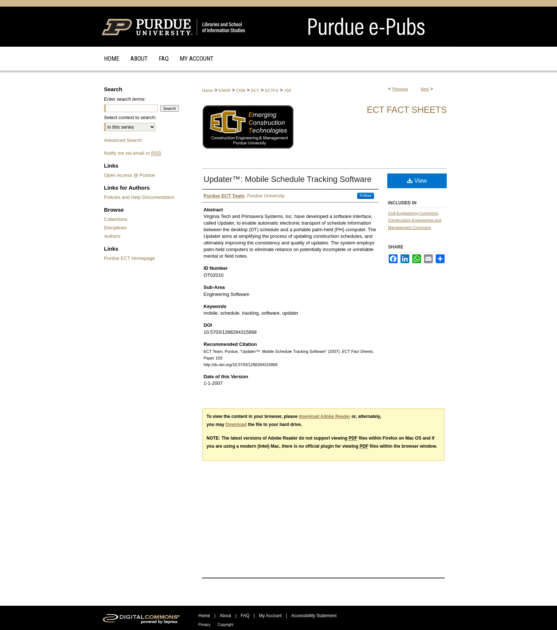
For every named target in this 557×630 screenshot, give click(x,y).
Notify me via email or (132, 153)
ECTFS (271, 90)
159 (287, 90)
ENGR (224, 90)
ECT (255, 90)
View (417, 181)
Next (425, 89)
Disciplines (115, 227)
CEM (240, 90)
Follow (365, 195)
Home (207, 90)
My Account (270, 615)
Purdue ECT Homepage (129, 258)
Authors (112, 236)
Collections (115, 219)
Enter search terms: (124, 99)
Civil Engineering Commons (413, 213)
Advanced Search (123, 140)
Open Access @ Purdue (129, 175)
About (225, 615)
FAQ (245, 615)
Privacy (204, 625)
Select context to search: (130, 117)
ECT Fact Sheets (407, 110)
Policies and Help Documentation (139, 197)
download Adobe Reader (324, 416)
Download (236, 424)
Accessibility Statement (314, 615)
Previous (400, 89)
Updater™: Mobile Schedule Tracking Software (287, 179)
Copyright (225, 625)
